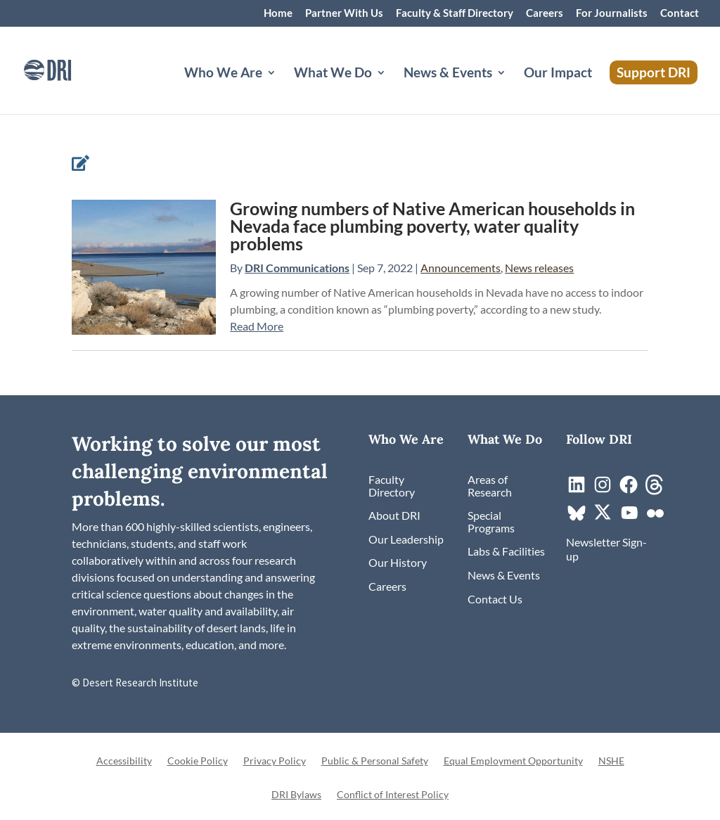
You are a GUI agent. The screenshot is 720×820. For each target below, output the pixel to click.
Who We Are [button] (223, 74)
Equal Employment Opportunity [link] (513, 761)
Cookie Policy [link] (197, 761)
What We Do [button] (333, 74)
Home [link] (278, 13)
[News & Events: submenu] (512, 89)
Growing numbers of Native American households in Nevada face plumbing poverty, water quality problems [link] (432, 226)
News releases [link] (539, 267)
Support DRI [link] (653, 72)
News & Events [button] (448, 74)
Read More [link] (256, 326)
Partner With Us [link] (344, 13)
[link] (66, 68)
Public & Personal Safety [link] (374, 761)
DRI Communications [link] (297, 267)
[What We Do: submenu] (392, 89)
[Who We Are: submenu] (282, 89)
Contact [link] (679, 13)
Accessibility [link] (124, 761)
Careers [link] (544, 13)
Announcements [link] (460, 267)
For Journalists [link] (612, 13)
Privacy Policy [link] (274, 761)
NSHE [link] (611, 761)
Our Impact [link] (558, 74)
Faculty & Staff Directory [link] (454, 13)
